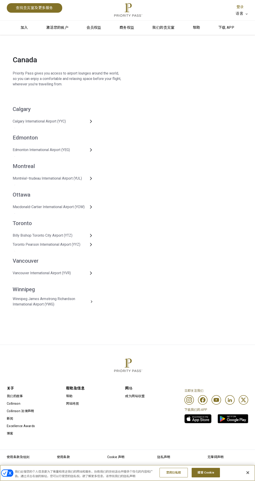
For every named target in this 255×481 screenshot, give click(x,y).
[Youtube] (216, 400)
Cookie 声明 (116, 457)
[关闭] (248, 473)
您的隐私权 (173, 473)
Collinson (13, 403)
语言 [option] (239, 13)
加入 (24, 27)
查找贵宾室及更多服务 (34, 8)
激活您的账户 (57, 27)
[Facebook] (202, 400)
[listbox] (242, 13)
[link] (198, 418)
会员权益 (93, 27)
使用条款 (63, 457)
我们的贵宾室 (163, 27)
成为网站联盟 (135, 396)
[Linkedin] (230, 400)
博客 (10, 433)
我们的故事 (15, 396)
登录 (240, 7)
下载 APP (226, 27)
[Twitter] (243, 400)
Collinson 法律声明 (20, 411)
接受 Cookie (206, 473)
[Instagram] (189, 400)
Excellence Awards (21, 426)
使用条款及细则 (18, 457)
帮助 (196, 27)
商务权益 (126, 27)
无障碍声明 (215, 457)
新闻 (10, 418)
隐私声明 (163, 457)
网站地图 (72, 403)
